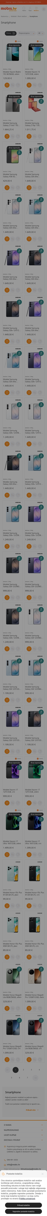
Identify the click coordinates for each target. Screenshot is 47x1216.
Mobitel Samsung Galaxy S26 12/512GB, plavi (12, 688)
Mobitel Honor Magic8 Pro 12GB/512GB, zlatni (34, 996)
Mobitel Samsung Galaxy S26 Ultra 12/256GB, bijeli (10, 227)
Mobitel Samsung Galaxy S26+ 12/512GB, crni (12, 329)
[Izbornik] (44, 9)
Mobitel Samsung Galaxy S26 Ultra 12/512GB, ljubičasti (11, 278)
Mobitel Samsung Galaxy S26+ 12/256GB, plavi (12, 534)
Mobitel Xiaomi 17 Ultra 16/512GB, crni (33, 842)
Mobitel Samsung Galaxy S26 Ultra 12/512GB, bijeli (32, 175)
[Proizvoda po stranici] (40, 33)
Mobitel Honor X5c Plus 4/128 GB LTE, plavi (12, 894)
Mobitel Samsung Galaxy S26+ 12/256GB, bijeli (12, 432)
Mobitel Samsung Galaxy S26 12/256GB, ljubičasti (34, 586)
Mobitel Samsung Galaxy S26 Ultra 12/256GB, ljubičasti (33, 329)
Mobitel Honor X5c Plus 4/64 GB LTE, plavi (12, 945)
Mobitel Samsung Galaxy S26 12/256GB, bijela (34, 637)
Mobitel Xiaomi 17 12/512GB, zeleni (32, 791)
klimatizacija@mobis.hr (31, 1169)
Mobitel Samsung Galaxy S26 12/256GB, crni (12, 586)
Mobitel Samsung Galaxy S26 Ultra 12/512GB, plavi (32, 227)
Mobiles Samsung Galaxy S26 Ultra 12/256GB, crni (10, 483)
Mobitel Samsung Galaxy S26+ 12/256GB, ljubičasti (34, 534)
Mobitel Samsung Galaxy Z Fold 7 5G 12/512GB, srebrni (10, 124)
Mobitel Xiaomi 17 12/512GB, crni (10, 791)
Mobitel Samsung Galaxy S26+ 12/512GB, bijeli (34, 432)
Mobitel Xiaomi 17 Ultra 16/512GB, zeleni (12, 842)
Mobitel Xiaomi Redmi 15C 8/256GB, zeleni (12, 73)
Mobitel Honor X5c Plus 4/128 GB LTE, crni (34, 894)
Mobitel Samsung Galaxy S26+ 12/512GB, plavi (34, 483)
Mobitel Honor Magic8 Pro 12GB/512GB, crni (12, 1048)
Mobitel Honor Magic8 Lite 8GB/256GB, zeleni (12, 996)
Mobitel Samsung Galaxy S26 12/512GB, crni (34, 739)
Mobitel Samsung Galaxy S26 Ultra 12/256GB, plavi (10, 380)
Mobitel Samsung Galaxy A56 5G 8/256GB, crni (10, 175)
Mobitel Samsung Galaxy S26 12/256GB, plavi (34, 688)
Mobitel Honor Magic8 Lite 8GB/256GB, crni (34, 1048)
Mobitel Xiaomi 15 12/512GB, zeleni (32, 73)
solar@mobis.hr (31, 1172)
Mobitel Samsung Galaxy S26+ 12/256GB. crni (12, 637)
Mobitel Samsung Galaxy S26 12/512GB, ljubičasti (12, 739)
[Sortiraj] (26, 33)
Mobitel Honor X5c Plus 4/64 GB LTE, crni (34, 945)
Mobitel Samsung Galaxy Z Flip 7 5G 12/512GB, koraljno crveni (32, 124)
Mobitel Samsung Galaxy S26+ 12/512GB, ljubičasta (34, 380)
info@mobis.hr (13, 1165)
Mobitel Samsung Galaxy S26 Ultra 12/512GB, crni (32, 278)
